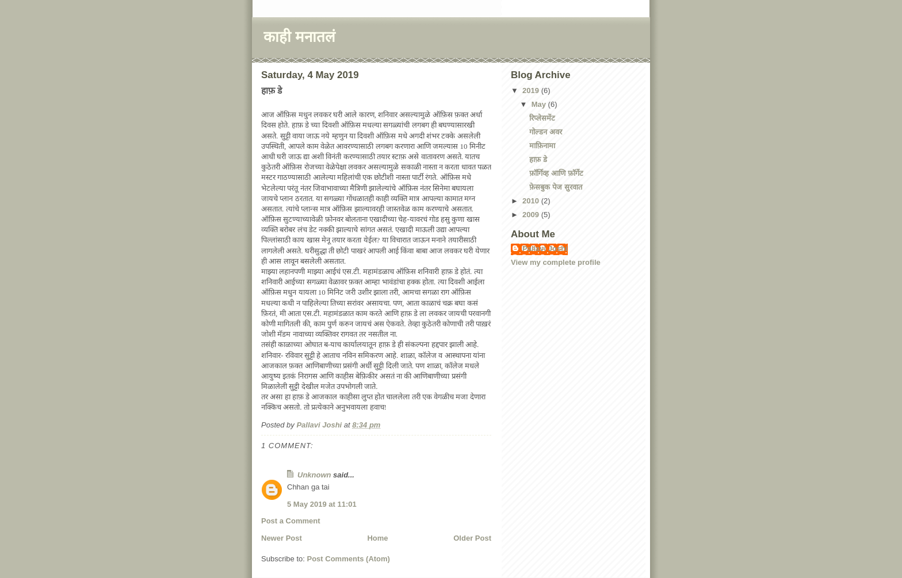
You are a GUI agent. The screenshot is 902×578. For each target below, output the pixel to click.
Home (377, 538)
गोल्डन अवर (545, 132)
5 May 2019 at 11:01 (322, 504)
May (540, 104)
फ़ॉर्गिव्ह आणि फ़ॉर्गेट (556, 173)
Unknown (314, 475)
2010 (531, 200)
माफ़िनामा (542, 145)
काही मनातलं (299, 36)
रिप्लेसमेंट (542, 118)
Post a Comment (290, 521)
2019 (531, 90)
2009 (531, 214)
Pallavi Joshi (545, 248)
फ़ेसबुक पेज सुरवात (555, 187)
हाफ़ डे (538, 159)
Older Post (472, 538)
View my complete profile (556, 262)
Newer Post (281, 538)
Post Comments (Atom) (348, 558)
